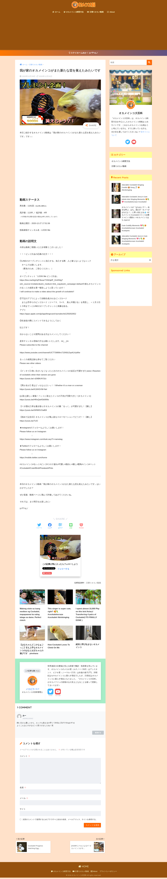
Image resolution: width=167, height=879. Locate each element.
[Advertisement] (83, 32)
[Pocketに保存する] (81, 526)
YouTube (58, 696)
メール (24, 799)
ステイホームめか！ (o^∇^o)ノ (83, 53)
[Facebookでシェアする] (50, 526)
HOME (83, 867)
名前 (23, 788)
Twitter (50, 696)
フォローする (63, 569)
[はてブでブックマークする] (60, 526)
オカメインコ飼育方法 (74, 12)
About (111, 12)
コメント (25, 757)
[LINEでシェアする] (70, 526)
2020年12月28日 (28, 719)
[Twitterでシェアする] (39, 526)
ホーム (56, 12)
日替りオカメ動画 (95, 12)
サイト (23, 810)
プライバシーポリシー (108, 873)
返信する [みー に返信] (98, 733)
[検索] (149, 62)
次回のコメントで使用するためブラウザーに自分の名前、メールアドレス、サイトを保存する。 (60, 820)
